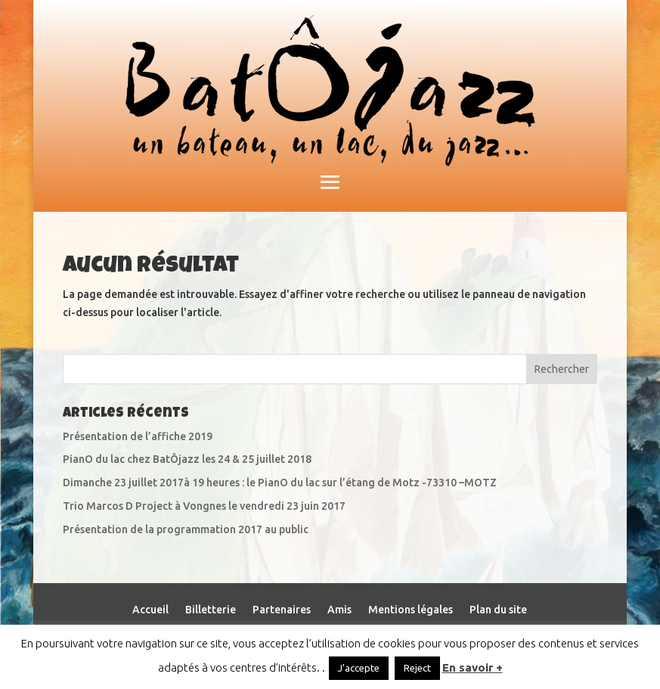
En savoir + (472, 667)
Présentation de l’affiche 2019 (137, 436)
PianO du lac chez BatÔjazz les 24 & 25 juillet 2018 (187, 459)
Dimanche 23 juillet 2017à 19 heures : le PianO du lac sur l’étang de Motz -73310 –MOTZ (280, 482)
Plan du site (498, 610)
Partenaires (282, 610)
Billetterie (210, 610)
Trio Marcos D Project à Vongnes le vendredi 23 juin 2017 (204, 506)
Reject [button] (417, 668)
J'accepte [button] (359, 668)
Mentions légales (410, 610)
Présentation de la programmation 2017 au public (185, 529)
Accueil (150, 610)
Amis (339, 610)
